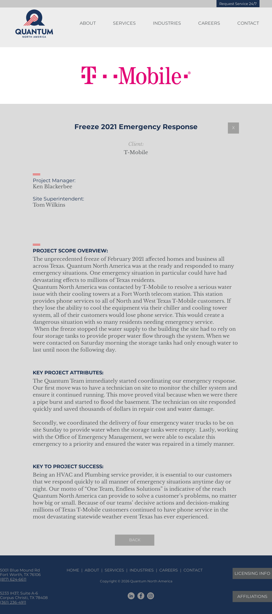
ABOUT (91, 570)
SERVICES (114, 570)
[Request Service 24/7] (238, 3)
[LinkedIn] (131, 595)
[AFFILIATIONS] (252, 596)
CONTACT (192, 570)
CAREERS (168, 570)
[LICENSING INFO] (252, 573)
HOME (74, 570)
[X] (233, 128)
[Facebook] (140, 595)
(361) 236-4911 (13, 602)
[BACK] (134, 540)
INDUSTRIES (141, 570)
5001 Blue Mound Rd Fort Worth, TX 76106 (20, 572)
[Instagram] (150, 595)
